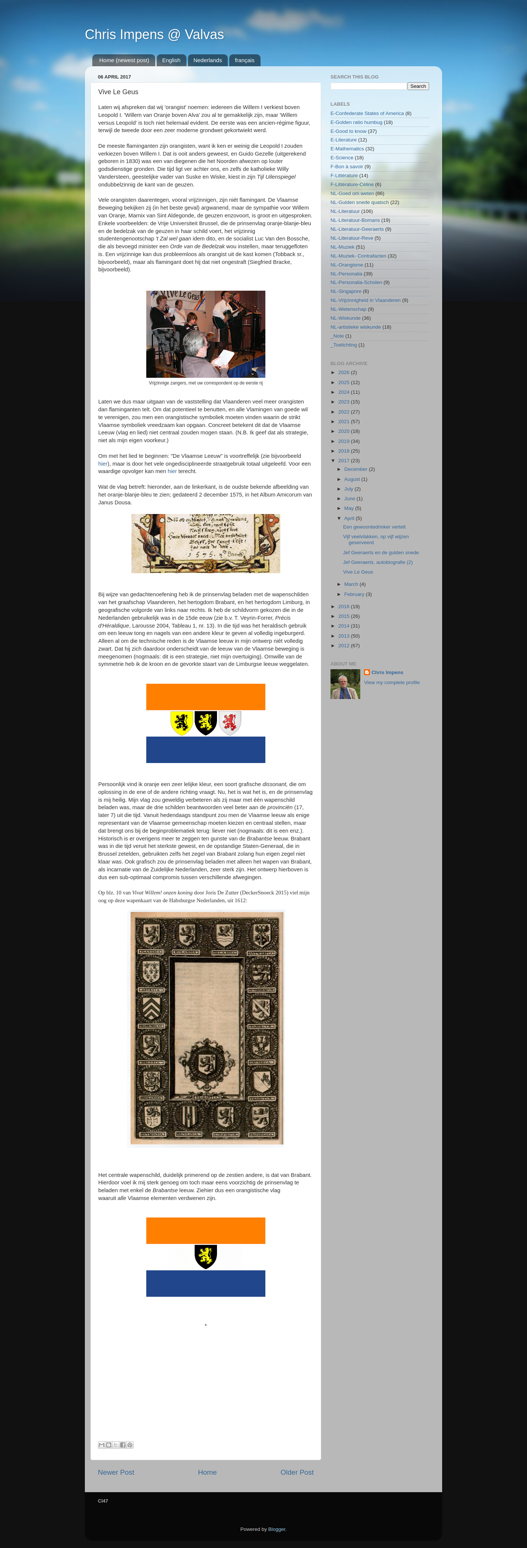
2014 (344, 626)
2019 (344, 441)
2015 (344, 616)
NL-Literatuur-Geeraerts (357, 229)
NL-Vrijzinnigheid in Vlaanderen (365, 300)
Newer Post (116, 1472)
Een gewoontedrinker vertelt (374, 527)
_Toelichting (343, 345)
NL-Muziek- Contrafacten (358, 256)
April (350, 518)
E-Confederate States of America (367, 113)
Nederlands (208, 60)
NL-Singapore (345, 291)
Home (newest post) (124, 60)
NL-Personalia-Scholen (356, 282)
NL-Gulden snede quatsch (359, 202)
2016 (344, 606)
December (356, 469)
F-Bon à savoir (346, 166)
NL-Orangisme (346, 265)
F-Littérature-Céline (352, 184)
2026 (344, 372)
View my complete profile (392, 682)
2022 (344, 412)
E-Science (342, 157)
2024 (344, 392)
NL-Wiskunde (345, 318)
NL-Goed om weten (352, 193)
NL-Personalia (346, 274)
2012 (344, 645)
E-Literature (343, 140)
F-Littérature (344, 175)
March (352, 584)
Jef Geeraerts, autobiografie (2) (378, 562)
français (245, 60)
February (355, 594)
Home (207, 1472)
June (350, 498)
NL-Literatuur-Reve (351, 238)
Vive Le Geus (358, 572)
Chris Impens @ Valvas (154, 34)
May (349, 508)
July (349, 489)
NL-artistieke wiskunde (355, 327)
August (352, 479)
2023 (344, 402)
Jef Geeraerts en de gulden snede (381, 552)
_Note (337, 336)
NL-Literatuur (345, 211)
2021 (344, 421)
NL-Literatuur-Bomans (355, 220)
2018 (344, 451)
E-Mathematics (347, 148)
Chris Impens (387, 672)
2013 (344, 636)
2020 (344, 431)
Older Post (297, 1472)
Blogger (276, 1529)
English (171, 60)
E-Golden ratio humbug (356, 122)
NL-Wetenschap (348, 309)
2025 (344, 382)
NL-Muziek (342, 247)
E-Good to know (348, 131)
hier (103, 464)
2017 (344, 460)
